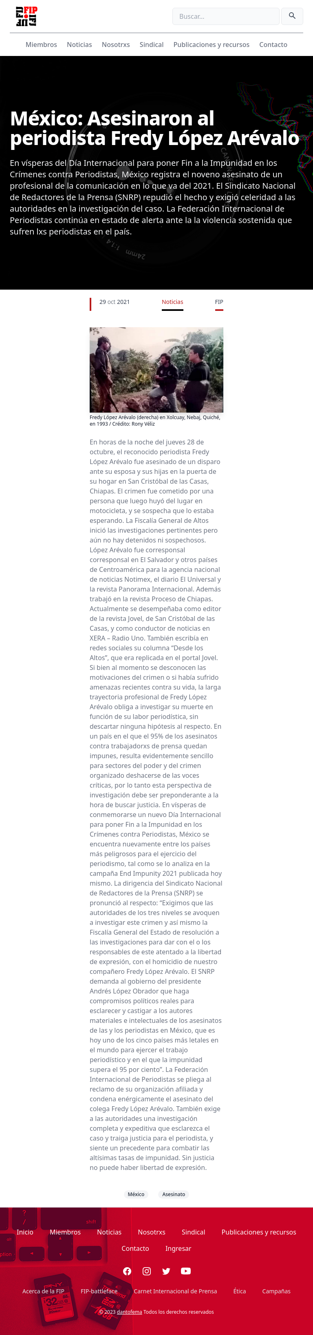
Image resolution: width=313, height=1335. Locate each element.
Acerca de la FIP (43, 1291)
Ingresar (178, 1248)
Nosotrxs (116, 44)
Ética (240, 1291)
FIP (219, 302)
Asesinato (173, 1194)
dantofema (129, 1311)
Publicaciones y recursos (212, 44)
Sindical (152, 44)
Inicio (25, 1232)
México (136, 1194)
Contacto (273, 44)
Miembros (41, 44)
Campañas (276, 1291)
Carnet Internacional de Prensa (175, 1291)
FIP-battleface (99, 1291)
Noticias (79, 44)
